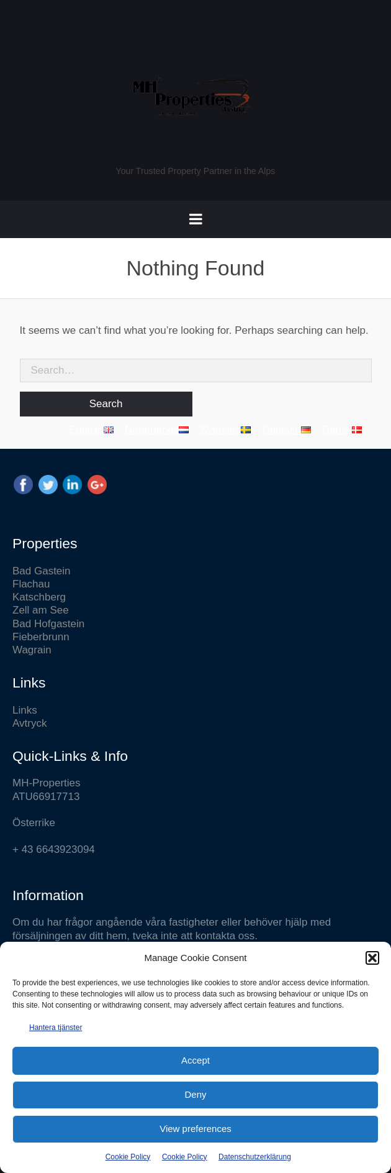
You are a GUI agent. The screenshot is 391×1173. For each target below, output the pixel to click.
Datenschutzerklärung (254, 1156)
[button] (372, 958)
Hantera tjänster (55, 1027)
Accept (195, 1060)
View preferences (195, 1128)
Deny (195, 1094)
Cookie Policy (128, 1156)
